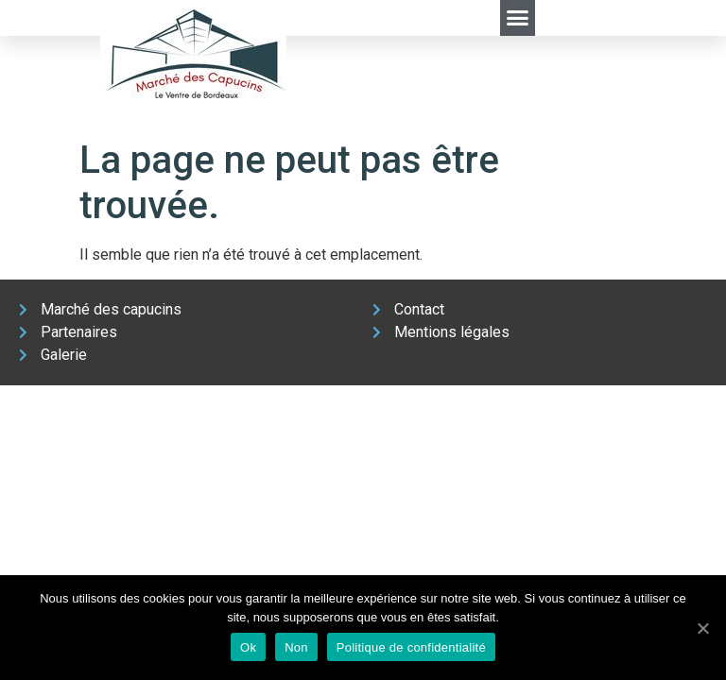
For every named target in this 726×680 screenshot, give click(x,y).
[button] (518, 18)
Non (296, 647)
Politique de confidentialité (411, 647)
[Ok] (702, 628)
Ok (248, 647)
